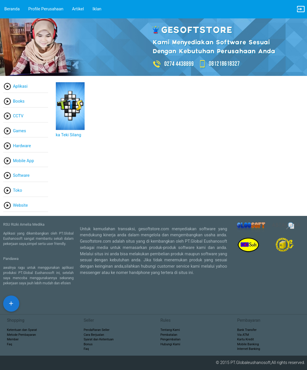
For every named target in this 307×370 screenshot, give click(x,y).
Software (21, 175)
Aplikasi (20, 86)
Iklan (97, 9)
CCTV (18, 116)
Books (18, 101)
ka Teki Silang (68, 135)
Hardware (22, 145)
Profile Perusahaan (45, 9)
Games (19, 131)
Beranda (12, 9)
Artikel (78, 9)
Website (20, 205)
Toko (17, 190)
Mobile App (23, 160)
